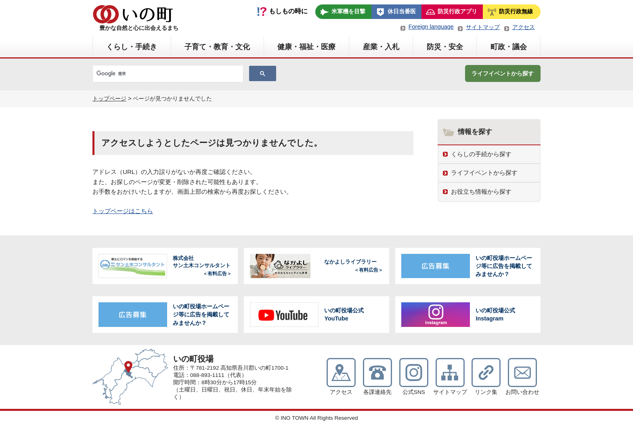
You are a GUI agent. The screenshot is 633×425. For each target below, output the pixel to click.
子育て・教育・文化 (217, 47)
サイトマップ (483, 27)
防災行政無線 (516, 11)
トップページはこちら (122, 210)
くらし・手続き (131, 47)
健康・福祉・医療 (306, 47)
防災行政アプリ (457, 11)
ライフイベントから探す (503, 73)
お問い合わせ (522, 392)
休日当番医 (402, 11)
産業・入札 (381, 47)
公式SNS (413, 392)
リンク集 (486, 392)
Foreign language (431, 26)
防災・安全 (445, 47)
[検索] (167, 73)
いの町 (132, 14)
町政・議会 (508, 47)
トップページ (109, 98)
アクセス (523, 27)
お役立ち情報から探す (481, 191)
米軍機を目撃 (348, 11)
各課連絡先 (377, 392)
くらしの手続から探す (481, 154)
